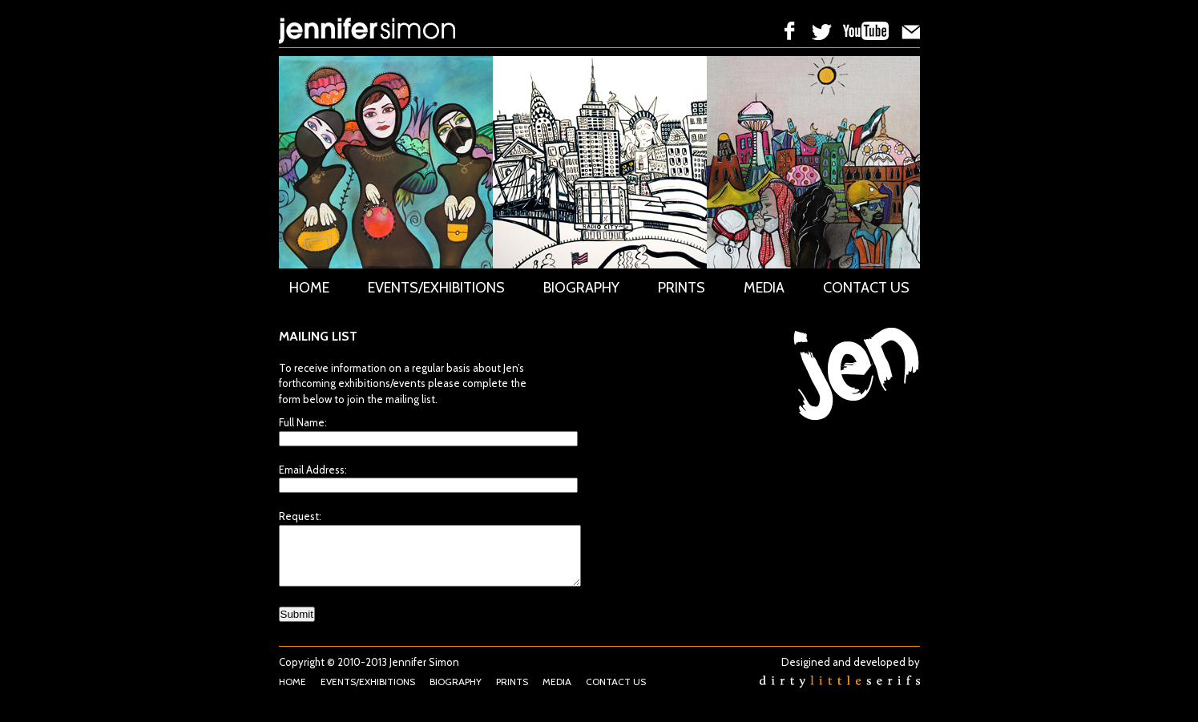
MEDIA (764, 287)
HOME (309, 287)
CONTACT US (866, 287)
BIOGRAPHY (581, 287)
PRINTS (681, 287)
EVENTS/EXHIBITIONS (436, 287)
